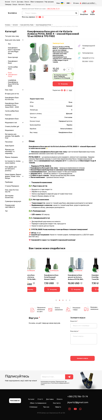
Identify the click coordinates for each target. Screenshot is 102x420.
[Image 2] (46, 68)
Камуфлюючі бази (12, 119)
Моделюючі (9, 130)
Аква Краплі (9, 146)
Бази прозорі (13, 57)
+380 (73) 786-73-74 (52, 9)
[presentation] (85, 350)
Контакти (21, 4)
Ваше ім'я (74, 321)
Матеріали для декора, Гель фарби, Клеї (12, 136)
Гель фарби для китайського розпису (11, 169)
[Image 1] (32, 68)
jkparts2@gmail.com (77, 402)
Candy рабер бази (13, 68)
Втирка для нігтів (12, 94)
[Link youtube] (40, 17)
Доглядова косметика (9, 196)
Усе (9, 44)
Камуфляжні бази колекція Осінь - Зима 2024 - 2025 (12, 105)
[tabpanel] (39, 274)
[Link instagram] (37, 17)
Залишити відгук (82, 358)
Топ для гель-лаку (12, 36)
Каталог (7, 2)
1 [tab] (56, 300)
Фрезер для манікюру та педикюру (9, 151)
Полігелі (8, 115)
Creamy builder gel (12, 126)
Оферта (58, 407)
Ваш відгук (74, 331)
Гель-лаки (9, 90)
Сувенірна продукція (13, 201)
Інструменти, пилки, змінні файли (13, 162)
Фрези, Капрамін (11, 157)
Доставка (20, 2)
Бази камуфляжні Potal (43, 25)
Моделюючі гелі (11, 123)
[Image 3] (32, 76)
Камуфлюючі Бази (13, 62)
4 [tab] (66, 300)
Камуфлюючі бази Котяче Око (12, 98)
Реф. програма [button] (49, 2)
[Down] (71, 70)
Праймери (9, 182)
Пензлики (9, 142)
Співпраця (8, 4)
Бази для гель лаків (26, 25)
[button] (80, 3)
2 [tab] (59, 300)
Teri (6, 211)
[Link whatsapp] (43, 17)
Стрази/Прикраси (12, 186)
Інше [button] (70, 90)
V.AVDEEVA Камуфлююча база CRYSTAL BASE (13, 83)
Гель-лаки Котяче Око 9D (12, 191)
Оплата (26, 2)
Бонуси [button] (15, 4)
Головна (7, 25)
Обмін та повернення (36, 2)
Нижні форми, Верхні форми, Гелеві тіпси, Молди (13, 176)
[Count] (69, 70)
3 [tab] (63, 300)
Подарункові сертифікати (10, 206)
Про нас (28, 4)
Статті (13, 2)
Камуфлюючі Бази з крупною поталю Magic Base (14, 50)
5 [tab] (69, 300)
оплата (91, 61)
